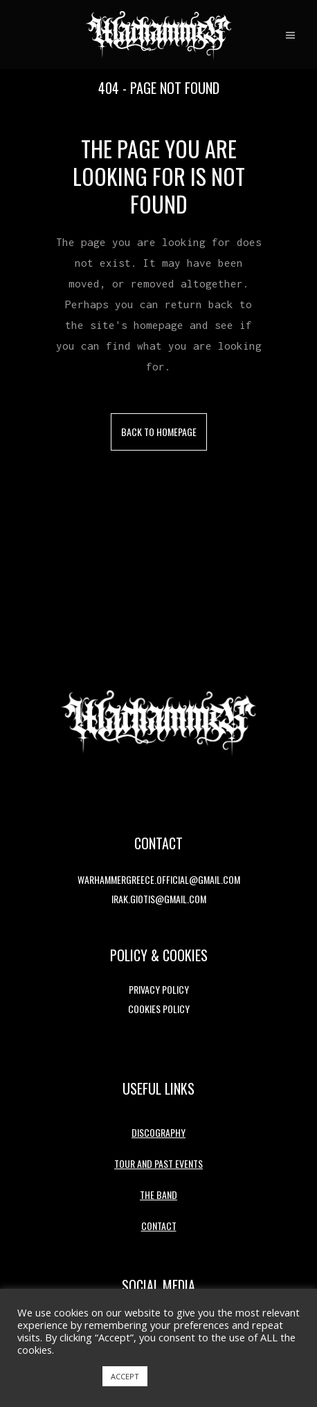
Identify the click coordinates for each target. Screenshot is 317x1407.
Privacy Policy (159, 989)
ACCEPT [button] (125, 1376)
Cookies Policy (159, 1008)
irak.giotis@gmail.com (158, 898)
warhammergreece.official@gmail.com (159, 879)
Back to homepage (159, 431)
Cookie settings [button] (56, 1376)
